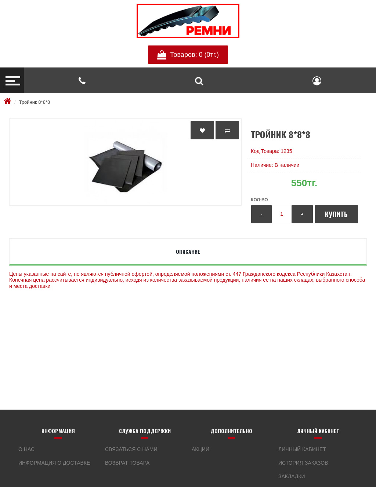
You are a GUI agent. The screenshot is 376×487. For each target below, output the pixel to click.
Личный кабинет (302, 449)
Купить (336, 214)
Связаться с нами (131, 449)
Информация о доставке (54, 463)
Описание (188, 251)
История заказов (303, 463)
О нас (26, 449)
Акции (200, 449)
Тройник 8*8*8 (34, 102)
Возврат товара (127, 463)
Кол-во (259, 199)
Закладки (291, 476)
